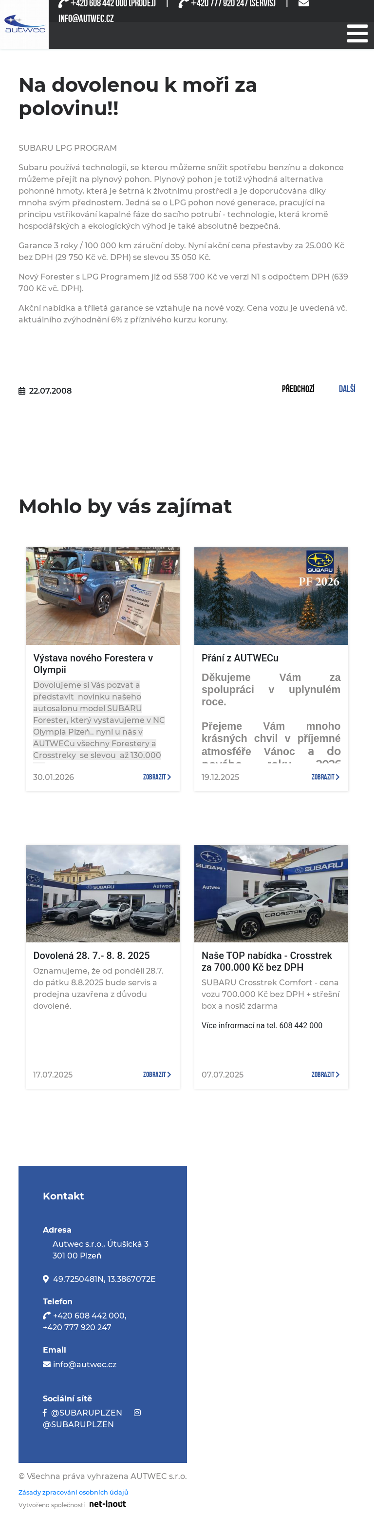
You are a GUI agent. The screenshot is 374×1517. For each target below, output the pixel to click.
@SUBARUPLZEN (86, 1412)
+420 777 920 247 (77, 1327)
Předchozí (298, 390)
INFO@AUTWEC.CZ (86, 19)
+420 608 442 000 (89, 1315)
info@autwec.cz (84, 1364)
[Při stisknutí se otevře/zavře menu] (357, 33)
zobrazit (157, 777)
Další (347, 390)
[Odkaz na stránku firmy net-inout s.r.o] (105, 1503)
